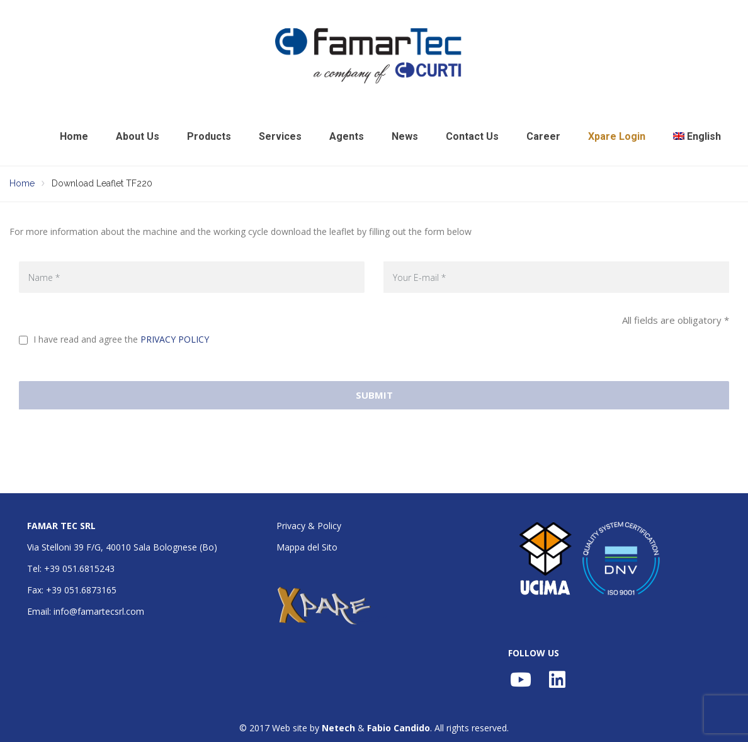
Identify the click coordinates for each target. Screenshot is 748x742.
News (405, 136)
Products (209, 136)
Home (74, 136)
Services (280, 136)
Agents (346, 136)
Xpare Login (616, 136)
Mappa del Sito (306, 547)
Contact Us (472, 136)
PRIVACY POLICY (174, 339)
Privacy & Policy (308, 526)
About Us (137, 136)
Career (543, 136)
